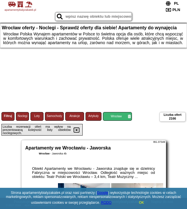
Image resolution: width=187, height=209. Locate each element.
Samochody (54, 116)
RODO (106, 203)
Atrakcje (74, 116)
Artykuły (93, 116)
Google (102, 193)
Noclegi (22, 116)
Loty (37, 116)
